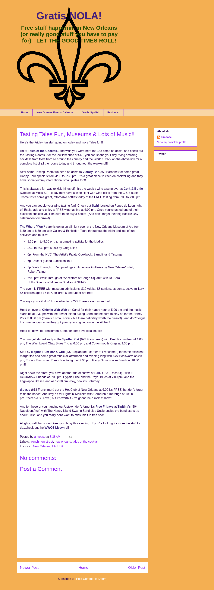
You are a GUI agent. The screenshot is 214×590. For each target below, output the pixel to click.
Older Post (136, 568)
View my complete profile (171, 142)
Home (24, 112)
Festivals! (113, 112)
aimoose (166, 137)
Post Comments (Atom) (91, 578)
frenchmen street (41, 441)
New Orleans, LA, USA (48, 446)
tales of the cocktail (85, 441)
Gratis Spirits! (90, 112)
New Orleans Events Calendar (55, 112)
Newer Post (29, 568)
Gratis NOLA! (69, 16)
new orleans (63, 441)
